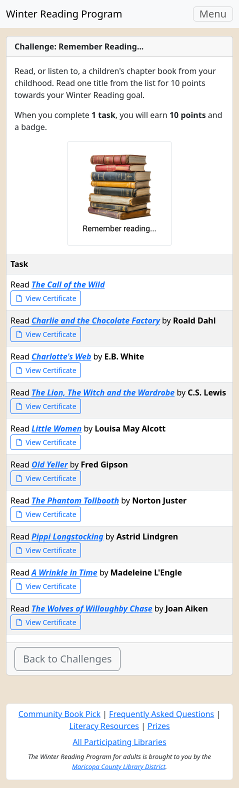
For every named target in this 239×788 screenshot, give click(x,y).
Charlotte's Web (62, 356)
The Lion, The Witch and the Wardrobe (103, 392)
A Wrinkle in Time (65, 572)
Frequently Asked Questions (161, 714)
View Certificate (45, 298)
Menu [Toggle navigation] (216, 14)
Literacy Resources (103, 726)
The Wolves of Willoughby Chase (92, 608)
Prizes (159, 726)
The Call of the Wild (68, 284)
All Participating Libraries (119, 742)
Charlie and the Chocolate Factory (96, 320)
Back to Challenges (67, 659)
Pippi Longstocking (68, 536)
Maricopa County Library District (119, 766)
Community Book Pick (59, 714)
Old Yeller (50, 464)
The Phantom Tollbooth (75, 500)
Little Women (57, 428)
